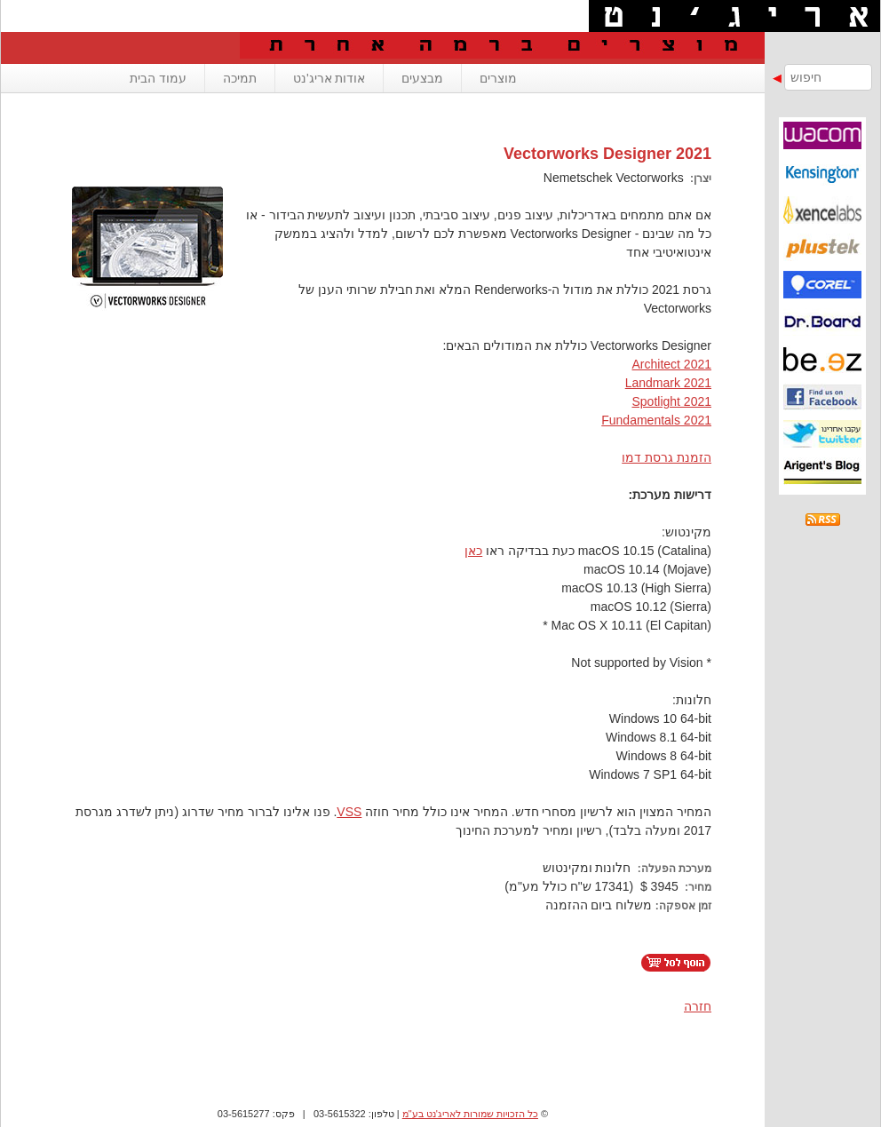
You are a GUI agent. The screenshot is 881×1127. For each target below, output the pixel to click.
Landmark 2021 (668, 383)
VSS (349, 812)
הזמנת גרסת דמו (666, 457)
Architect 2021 (672, 364)
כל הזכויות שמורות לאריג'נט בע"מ (470, 1113)
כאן (473, 551)
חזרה (697, 1006)
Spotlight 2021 (671, 401)
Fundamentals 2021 (656, 420)
